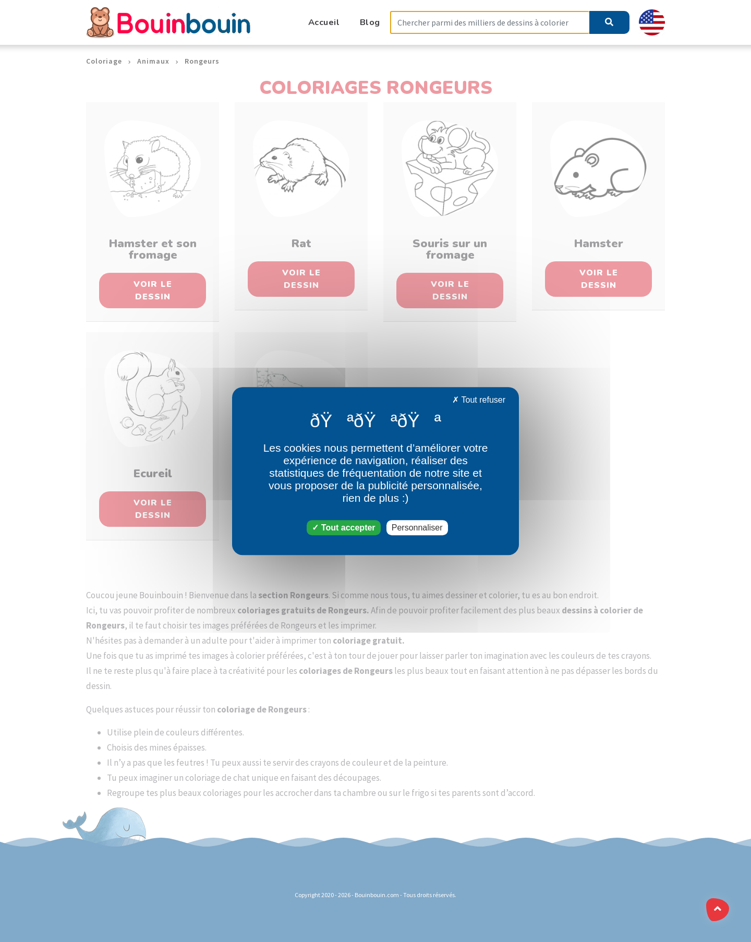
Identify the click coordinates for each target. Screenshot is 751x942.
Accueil (324, 22)
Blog (370, 22)
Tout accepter (343, 527)
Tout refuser (478, 399)
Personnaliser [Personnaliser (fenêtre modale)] (417, 527)
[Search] (489, 22)
